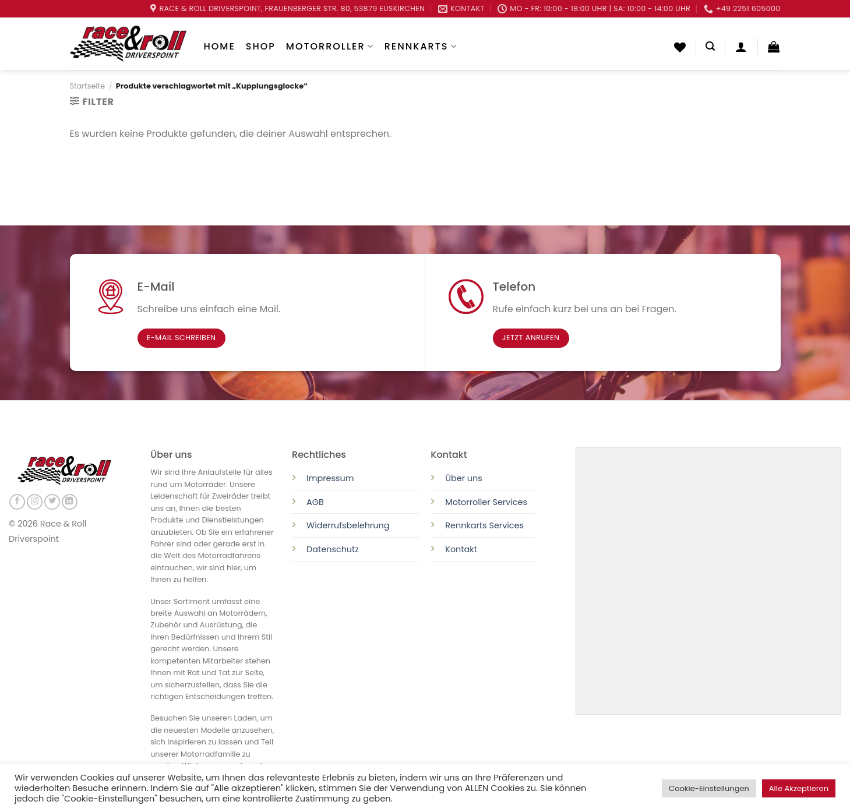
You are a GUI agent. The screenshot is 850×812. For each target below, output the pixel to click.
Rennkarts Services (484, 525)
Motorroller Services (486, 502)
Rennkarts (421, 46)
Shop (261, 46)
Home (219, 46)
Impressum (330, 478)
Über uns (463, 478)
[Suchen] (710, 46)
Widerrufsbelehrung (347, 525)
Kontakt (461, 549)
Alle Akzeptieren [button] (798, 788)
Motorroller (330, 46)
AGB (315, 502)
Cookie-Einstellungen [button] (709, 788)
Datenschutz (333, 549)
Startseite (87, 86)
